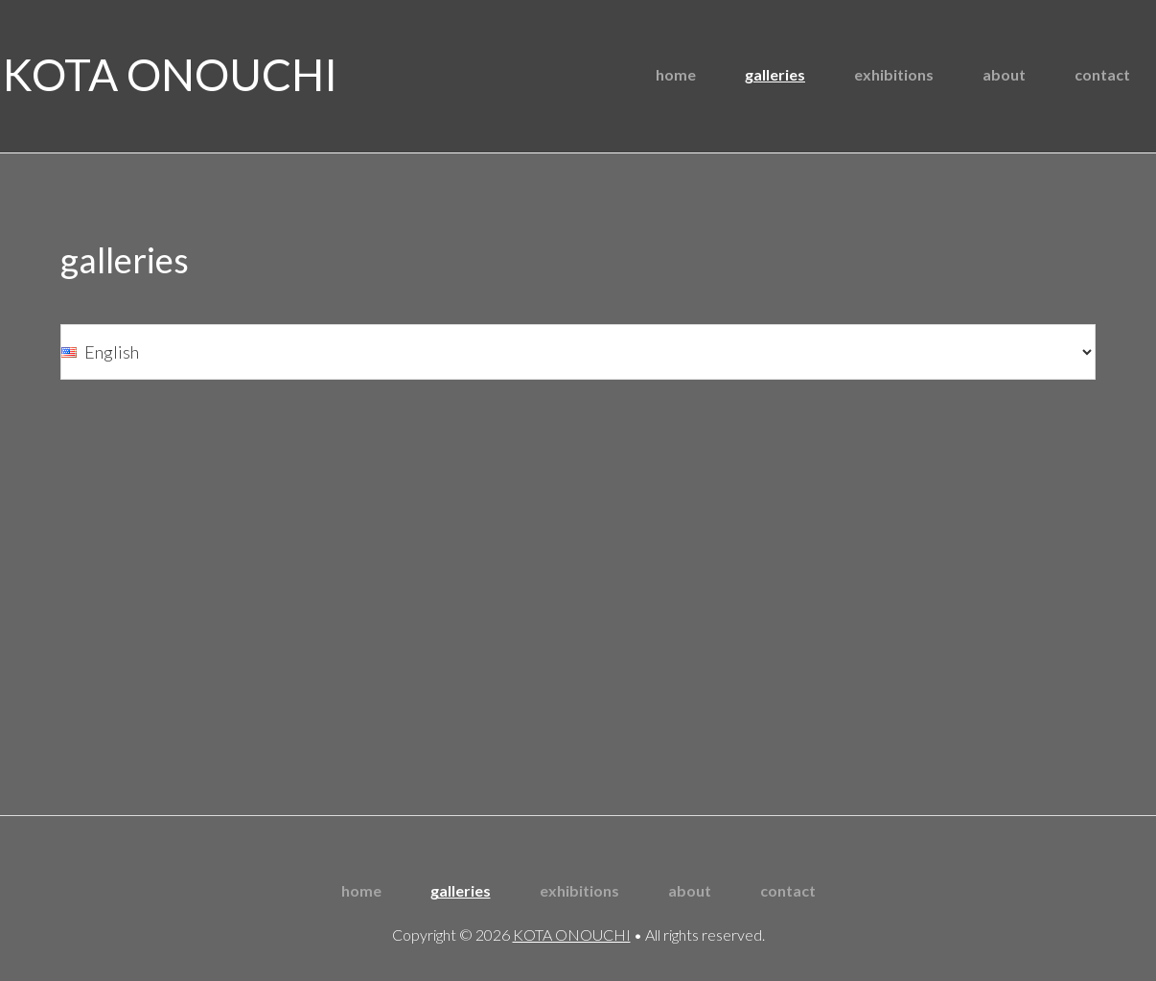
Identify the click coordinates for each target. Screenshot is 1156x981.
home (361, 890)
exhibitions (579, 890)
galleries (460, 890)
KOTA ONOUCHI (170, 74)
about (689, 890)
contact (788, 890)
